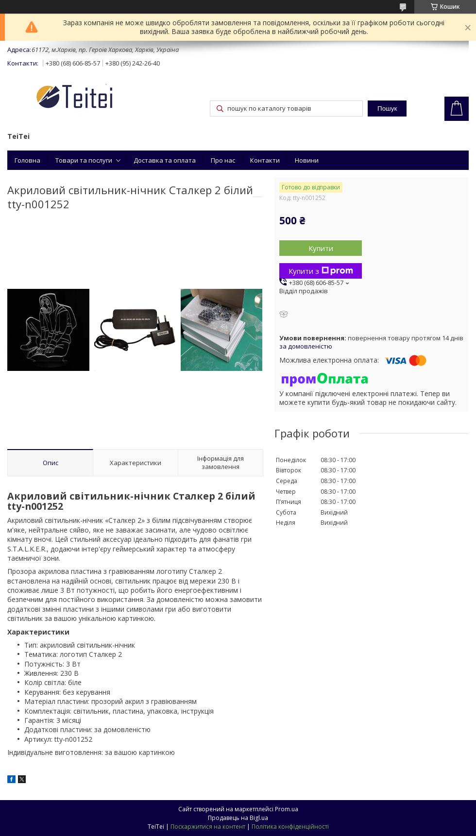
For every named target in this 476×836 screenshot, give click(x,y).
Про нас (223, 160)
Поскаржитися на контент (207, 826)
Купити (320, 248)
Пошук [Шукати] (387, 108)
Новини (307, 160)
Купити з (321, 271)
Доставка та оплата (165, 160)
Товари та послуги (83, 160)
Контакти (265, 160)
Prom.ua (286, 809)
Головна (27, 160)
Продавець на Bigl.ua (238, 818)
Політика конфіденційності (290, 826)
